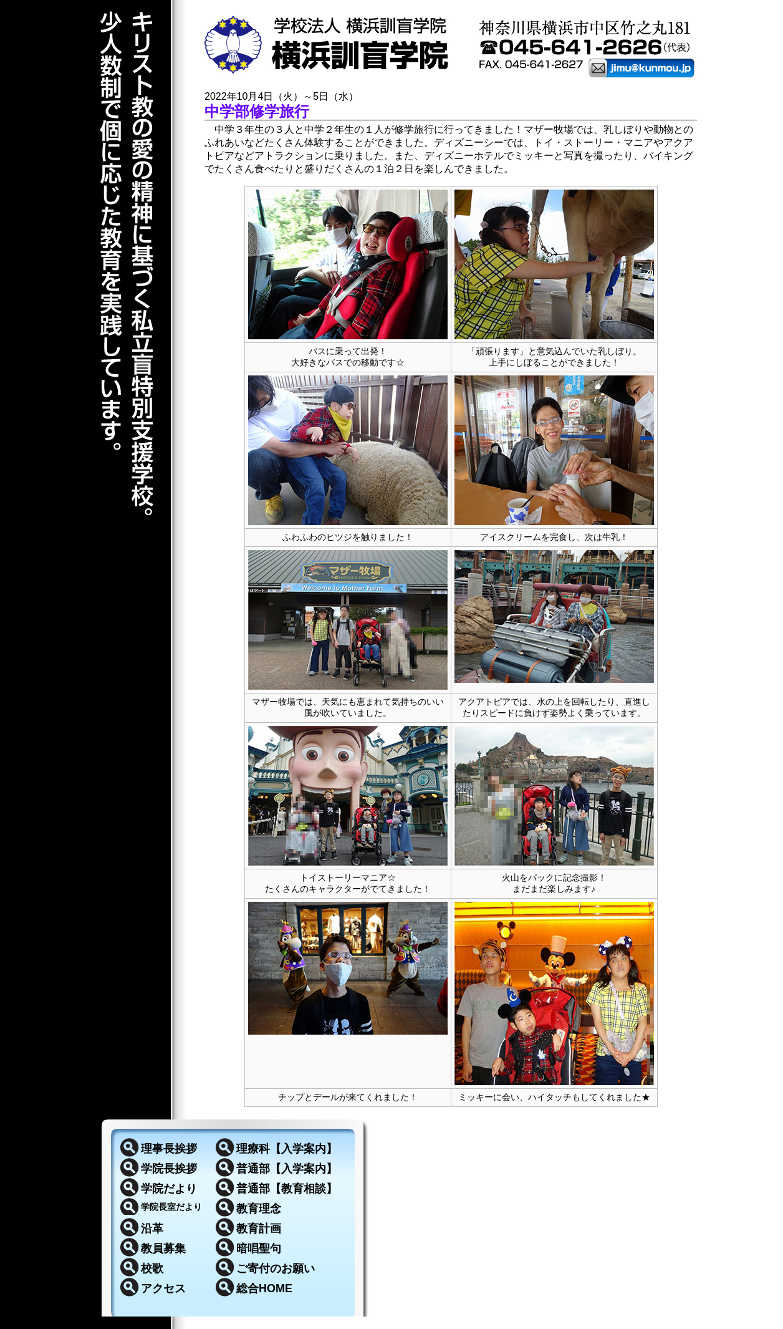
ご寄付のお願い (275, 1268)
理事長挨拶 (169, 1149)
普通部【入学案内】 (286, 1168)
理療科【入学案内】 (286, 1149)
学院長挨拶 (169, 1168)
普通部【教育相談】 (286, 1188)
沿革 (152, 1228)
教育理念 (258, 1208)
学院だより (169, 1188)
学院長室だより (171, 1207)
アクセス (163, 1288)
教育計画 (258, 1228)
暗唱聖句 (258, 1248)
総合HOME (264, 1288)
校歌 (152, 1268)
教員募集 (163, 1248)
